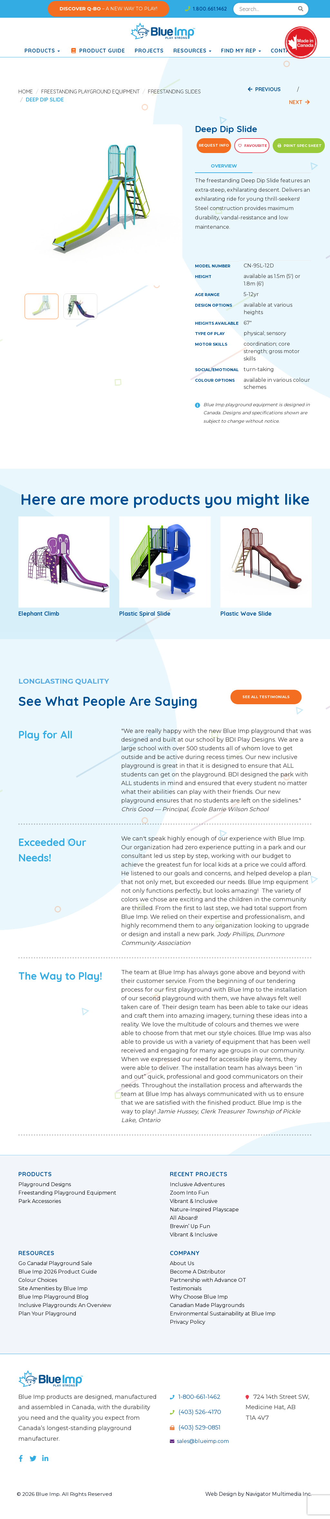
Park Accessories (39, 1201)
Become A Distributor (198, 1271)
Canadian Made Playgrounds (207, 1305)
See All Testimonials (266, 697)
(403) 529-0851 (195, 1427)
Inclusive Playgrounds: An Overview (64, 1305)
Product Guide (97, 50)
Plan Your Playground (47, 1313)
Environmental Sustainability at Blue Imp (223, 1313)
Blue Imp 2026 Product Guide (57, 1271)
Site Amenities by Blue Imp (53, 1288)
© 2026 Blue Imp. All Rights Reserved (65, 1494)
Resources (192, 50)
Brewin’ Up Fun (190, 1226)
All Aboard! (184, 1218)
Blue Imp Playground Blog (53, 1297)
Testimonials (185, 1288)
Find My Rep (241, 50)
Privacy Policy (187, 1322)
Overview (224, 166)
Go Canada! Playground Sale (55, 1263)
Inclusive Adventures (197, 1184)
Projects (149, 50)
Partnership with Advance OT (208, 1280)
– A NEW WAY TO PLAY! (108, 9)
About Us (182, 1263)
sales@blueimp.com (199, 1441)
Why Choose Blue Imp (199, 1297)
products (42, 50)
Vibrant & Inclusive (194, 1201)
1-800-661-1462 (195, 1396)
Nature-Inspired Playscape (204, 1209)
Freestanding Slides (174, 91)
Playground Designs (44, 1184)
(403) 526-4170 (195, 1412)
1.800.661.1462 (206, 8)
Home (25, 91)
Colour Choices (37, 1280)
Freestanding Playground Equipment (90, 91)
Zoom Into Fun (189, 1193)
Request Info (214, 145)
